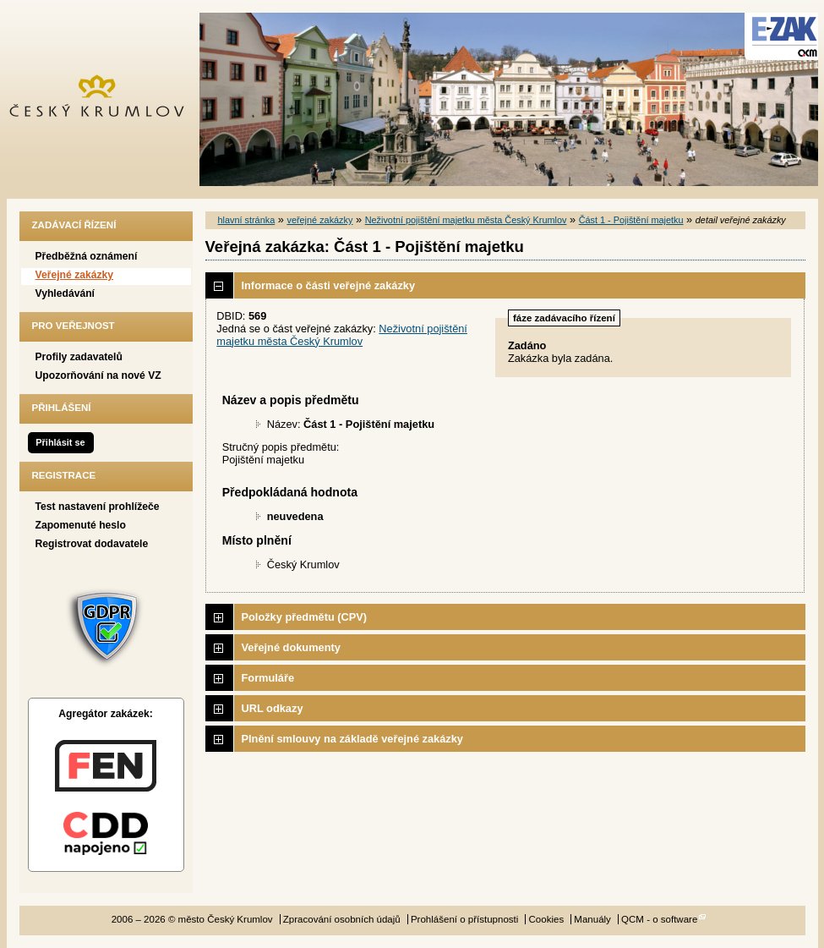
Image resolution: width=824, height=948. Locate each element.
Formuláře (268, 677)
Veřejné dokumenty (291, 647)
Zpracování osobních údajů (342, 919)
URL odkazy (272, 708)
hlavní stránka (247, 220)
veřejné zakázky (319, 220)
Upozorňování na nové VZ (98, 375)
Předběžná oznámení (86, 256)
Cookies (547, 919)
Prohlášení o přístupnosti (464, 919)
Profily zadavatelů (79, 357)
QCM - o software (659, 919)
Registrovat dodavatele (92, 544)
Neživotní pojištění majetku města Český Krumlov (466, 220)
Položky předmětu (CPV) (305, 617)
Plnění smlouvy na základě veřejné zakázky (352, 738)
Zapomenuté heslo (80, 525)
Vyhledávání (65, 293)
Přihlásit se (60, 442)
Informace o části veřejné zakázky (329, 285)
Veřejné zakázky (74, 275)
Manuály (592, 919)
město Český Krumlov (106, 99)
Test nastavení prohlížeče (97, 506)
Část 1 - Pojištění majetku (631, 220)
